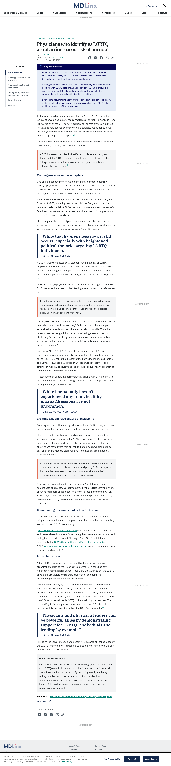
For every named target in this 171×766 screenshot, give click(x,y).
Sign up (149, 6)
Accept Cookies (151, 759)
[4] (104, 193)
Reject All (132, 759)
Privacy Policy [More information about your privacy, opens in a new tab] (66, 761)
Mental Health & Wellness (61, 38)
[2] (73, 135)
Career (145, 12)
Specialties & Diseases (15, 12)
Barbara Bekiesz (58, 57)
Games (128, 12)
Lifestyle (162, 12)
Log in (157, 6)
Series (40, 12)
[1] (61, 123)
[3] (68, 165)
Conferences (108, 12)
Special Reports (84, 12)
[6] (83, 595)
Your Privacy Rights (112, 759)
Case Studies (59, 12)
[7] (103, 607)
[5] (38, 277)
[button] (113, 57)
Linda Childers (45, 55)
